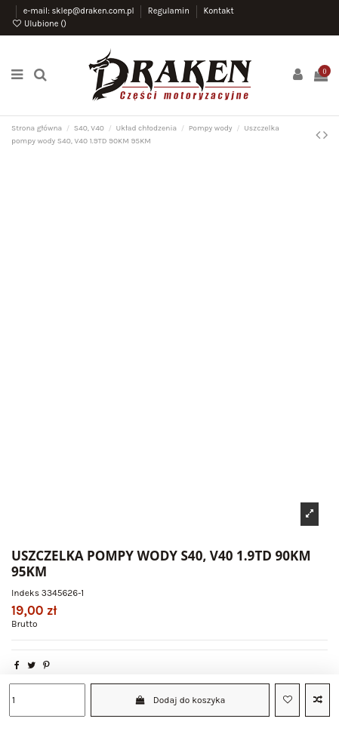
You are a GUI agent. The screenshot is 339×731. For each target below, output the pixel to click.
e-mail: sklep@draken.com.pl (80, 11)
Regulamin (170, 11)
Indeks (25, 593)
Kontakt (218, 11)
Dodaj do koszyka (180, 700)
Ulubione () (38, 24)
